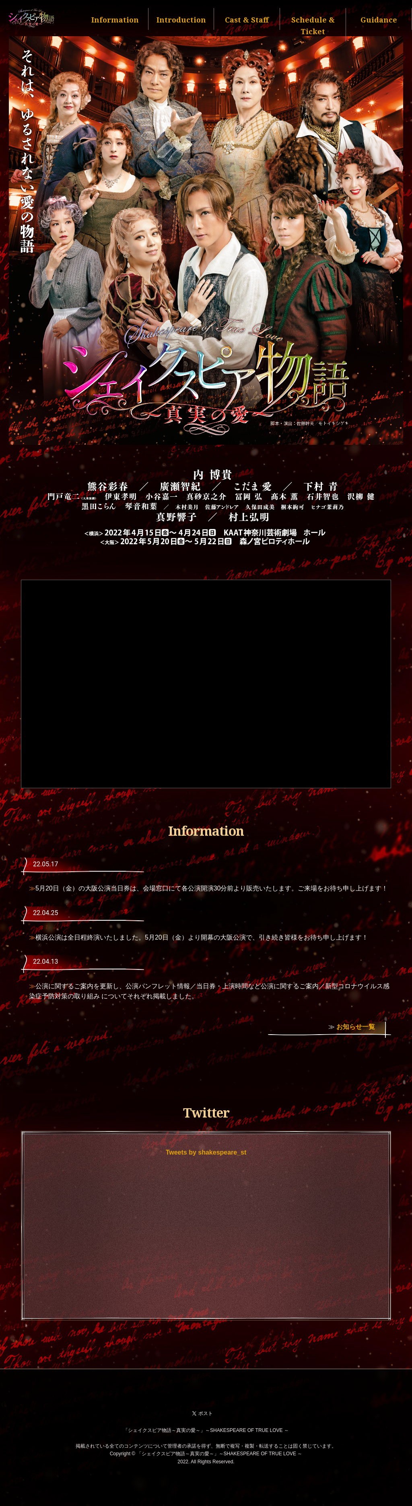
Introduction (181, 20)
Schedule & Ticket (313, 25)
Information (115, 20)
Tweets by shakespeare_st (206, 1152)
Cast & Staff (247, 20)
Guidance (378, 20)
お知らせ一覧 (355, 1026)
